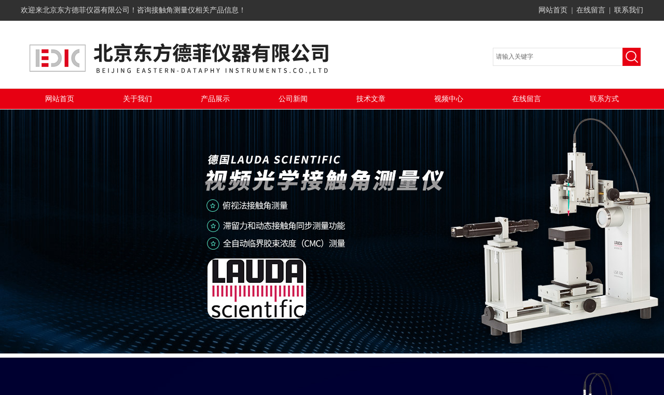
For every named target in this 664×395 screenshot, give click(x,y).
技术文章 (370, 99)
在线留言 (590, 10)
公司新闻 (293, 99)
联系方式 (604, 99)
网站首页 (553, 10)
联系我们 (628, 10)
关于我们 (137, 99)
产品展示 (215, 99)
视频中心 (448, 99)
